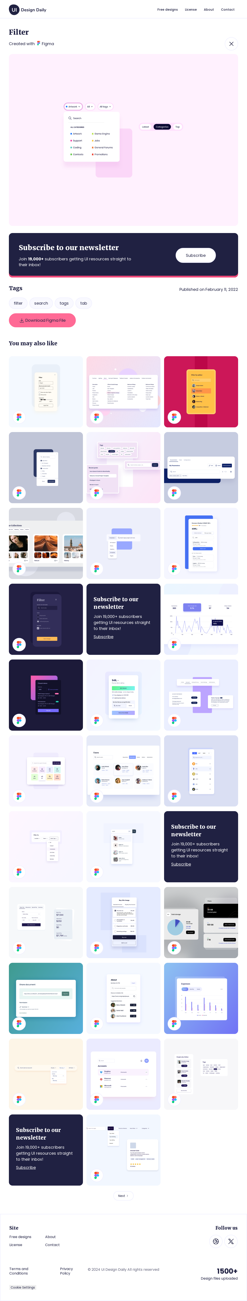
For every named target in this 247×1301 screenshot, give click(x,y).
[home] (27, 7)
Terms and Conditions (18, 1271)
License (15, 1244)
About (50, 1236)
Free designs (20, 1236)
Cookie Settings (23, 1287)
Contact (52, 1244)
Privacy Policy (66, 1271)
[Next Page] (123, 1195)
